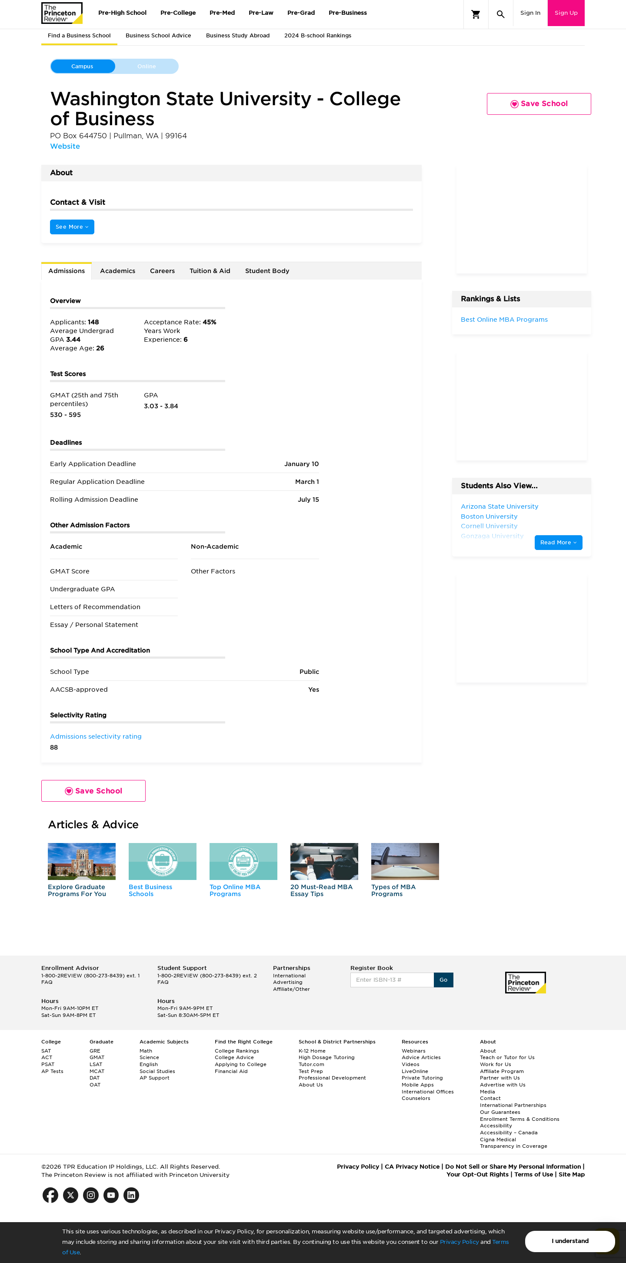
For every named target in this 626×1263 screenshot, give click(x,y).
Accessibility (496, 1126)
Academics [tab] (117, 270)
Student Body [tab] (267, 270)
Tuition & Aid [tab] (210, 270)
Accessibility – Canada (509, 1133)
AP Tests (52, 1071)
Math (146, 1051)
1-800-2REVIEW (90, 976)
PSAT (47, 1064)
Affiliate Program (502, 1071)
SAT (46, 1051)
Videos (411, 1064)
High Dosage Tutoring (327, 1057)
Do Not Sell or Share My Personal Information (513, 1166)
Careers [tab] (162, 270)
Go (444, 979)
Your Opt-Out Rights (477, 1174)
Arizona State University (500, 506)
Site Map (572, 1174)
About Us (311, 1085)
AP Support (155, 1078)
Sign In (530, 13)
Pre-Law (261, 13)
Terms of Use (533, 1174)
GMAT (97, 1057)
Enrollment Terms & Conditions (519, 1119)
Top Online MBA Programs (235, 890)
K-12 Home (312, 1051)
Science (149, 1057)
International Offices (428, 1092)
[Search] (501, 14)
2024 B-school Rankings (317, 35)
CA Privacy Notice (412, 1166)
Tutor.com (311, 1064)
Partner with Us (500, 1078)
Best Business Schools (150, 890)
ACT (46, 1057)
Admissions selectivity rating (96, 736)
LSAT (96, 1064)
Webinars (414, 1051)
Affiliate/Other (291, 989)
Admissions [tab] (66, 270)
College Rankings (237, 1051)
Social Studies (157, 1071)
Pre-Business (348, 13)
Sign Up (566, 13)
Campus (82, 66)
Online (146, 66)
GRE (95, 1051)
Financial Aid (231, 1071)
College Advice (234, 1057)
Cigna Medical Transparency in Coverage (513, 1143)
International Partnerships (513, 1105)
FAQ (47, 982)
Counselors (416, 1098)
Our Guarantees (500, 1112)
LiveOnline (415, 1071)
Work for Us (495, 1064)
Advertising (288, 982)
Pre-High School (122, 13)
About (488, 1051)
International (289, 976)
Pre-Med (222, 13)
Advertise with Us (503, 1085)
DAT (95, 1078)
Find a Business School (79, 35)
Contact (490, 1098)
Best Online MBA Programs (504, 319)
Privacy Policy (459, 1242)
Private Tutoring (422, 1078)
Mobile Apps (418, 1085)
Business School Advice (158, 35)
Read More (558, 542)
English (149, 1064)
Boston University (489, 516)
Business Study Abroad (238, 35)
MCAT (97, 1071)
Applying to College (240, 1064)
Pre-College (178, 13)
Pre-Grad (301, 13)
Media (487, 1092)
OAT (95, 1085)
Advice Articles (421, 1057)
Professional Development (332, 1078)
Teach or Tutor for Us (507, 1057)
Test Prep (311, 1071)
